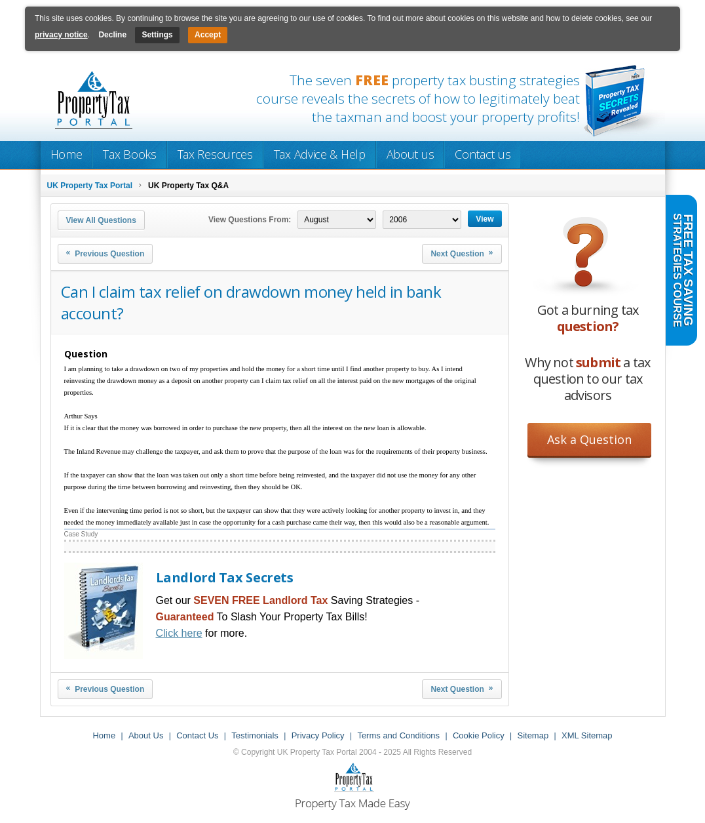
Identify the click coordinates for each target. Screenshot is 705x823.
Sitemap (532, 735)
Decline (112, 34)
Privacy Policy (318, 735)
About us (410, 154)
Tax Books (129, 154)
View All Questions (101, 220)
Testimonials (254, 735)
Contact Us (197, 735)
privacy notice (61, 34)
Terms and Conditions (398, 735)
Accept (208, 34)
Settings (157, 34)
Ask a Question (589, 439)
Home (66, 154)
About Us (145, 735)
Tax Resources (215, 154)
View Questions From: (249, 219)
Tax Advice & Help (320, 154)
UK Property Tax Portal (89, 185)
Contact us (482, 154)
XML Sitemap (587, 735)
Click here (179, 633)
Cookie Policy (479, 735)
